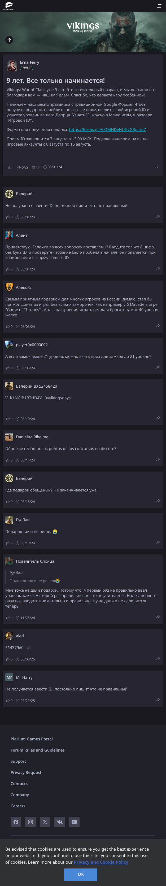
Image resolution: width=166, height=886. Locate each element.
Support (18, 761)
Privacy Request (26, 772)
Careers (18, 806)
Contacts (19, 783)
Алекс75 (24, 287)
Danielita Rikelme (32, 437)
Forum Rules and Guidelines (38, 750)
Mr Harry (24, 677)
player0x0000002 (32, 344)
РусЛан (23, 520)
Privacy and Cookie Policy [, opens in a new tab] (101, 862)
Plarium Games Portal (32, 739)
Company (20, 795)
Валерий (24, 194)
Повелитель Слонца (35, 561)
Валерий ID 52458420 (36, 386)
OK (81, 874)
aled (20, 636)
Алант (21, 235)
